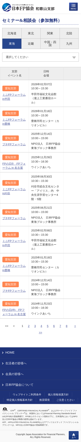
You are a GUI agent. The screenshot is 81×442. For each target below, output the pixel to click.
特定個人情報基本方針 (20, 399)
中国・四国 (50, 43)
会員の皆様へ (14, 374)
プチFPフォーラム (14, 144)
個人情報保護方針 (58, 394)
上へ (73, 435)
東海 (12, 43)
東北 (31, 33)
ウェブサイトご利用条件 (27, 394)
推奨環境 (44, 399)
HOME (9, 352)
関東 (50, 33)
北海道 (11, 33)
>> (40, 332)
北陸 (69, 33)
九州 (69, 43)
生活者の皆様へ (16, 363)
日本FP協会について (19, 384)
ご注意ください (65, 399)
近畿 (31, 43)
